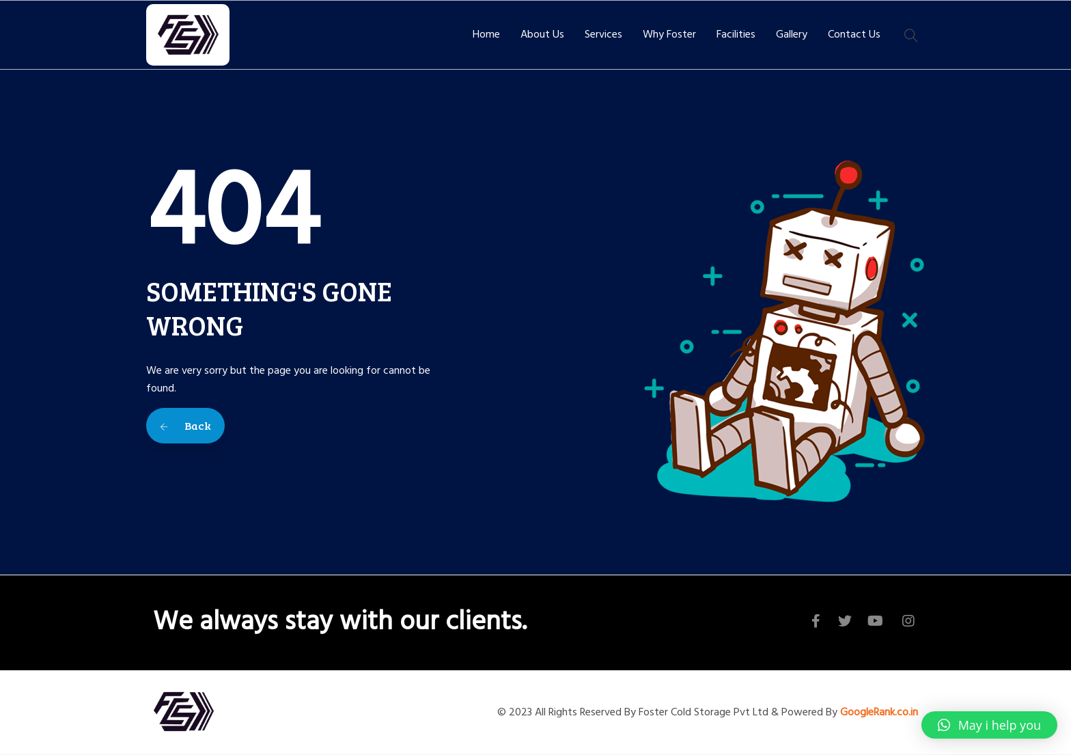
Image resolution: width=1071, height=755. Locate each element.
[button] (989, 725)
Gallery (791, 35)
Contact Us (854, 35)
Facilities (736, 35)
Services (603, 35)
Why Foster (669, 35)
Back (185, 425)
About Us (542, 35)
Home (486, 35)
